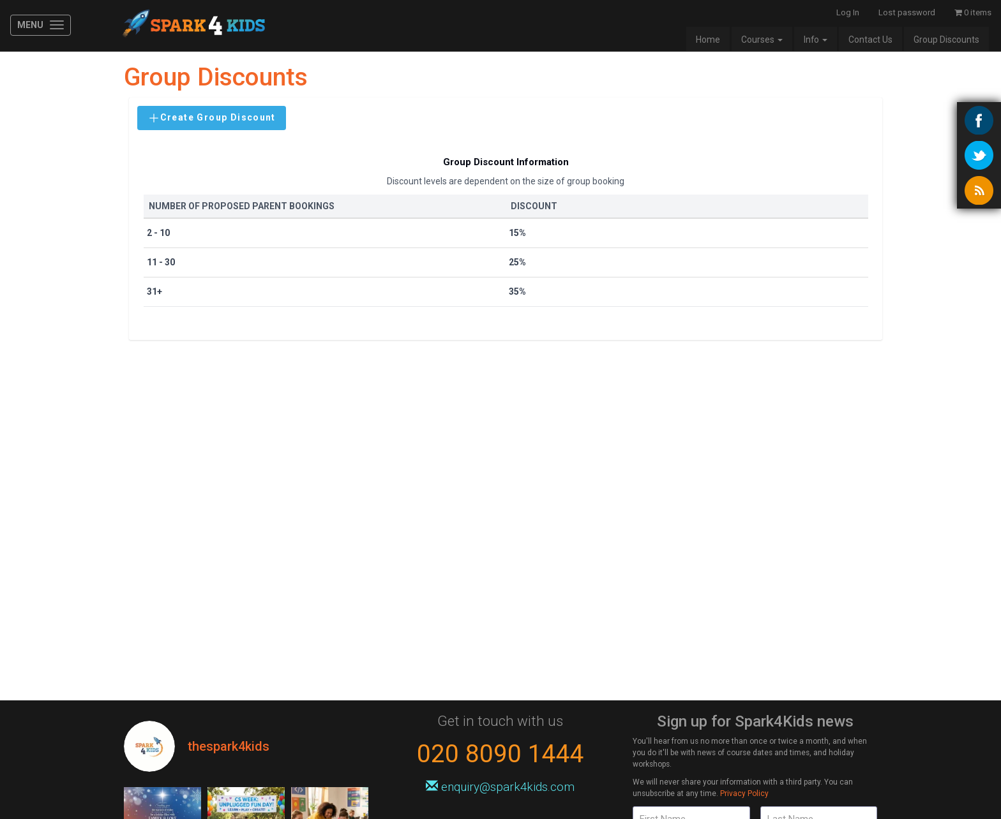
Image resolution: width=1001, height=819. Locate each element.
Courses (762, 39)
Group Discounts (946, 39)
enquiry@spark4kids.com (500, 786)
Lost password (906, 12)
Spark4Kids (192, 25)
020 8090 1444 (500, 753)
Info (815, 39)
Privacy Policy (744, 793)
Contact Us (870, 39)
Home (708, 39)
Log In (847, 12)
